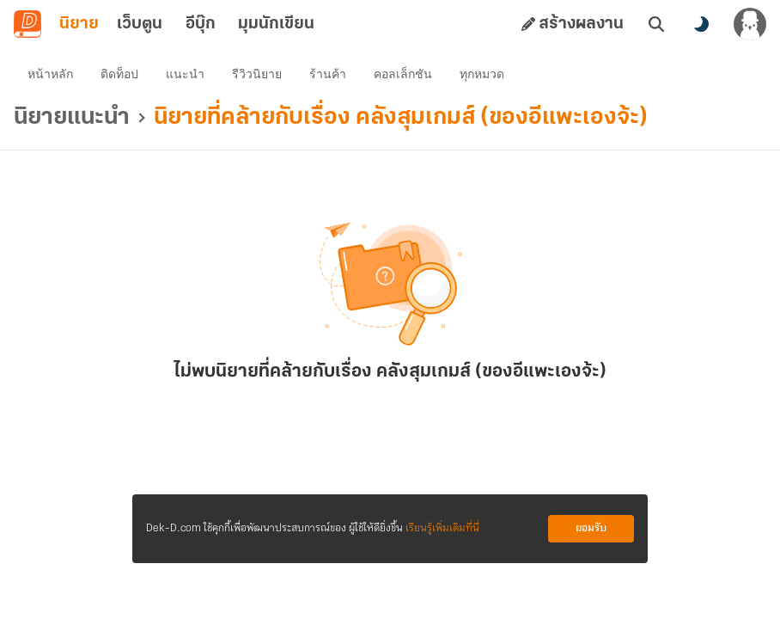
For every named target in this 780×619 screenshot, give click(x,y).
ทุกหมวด (482, 74)
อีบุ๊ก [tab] (201, 24)
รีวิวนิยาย (257, 74)
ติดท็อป (119, 74)
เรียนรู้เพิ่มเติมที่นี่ (442, 528)
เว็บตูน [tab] (139, 24)
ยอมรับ (591, 528)
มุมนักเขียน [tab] (276, 24)
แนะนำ (185, 74)
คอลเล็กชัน (403, 74)
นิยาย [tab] (79, 24)
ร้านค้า (327, 74)
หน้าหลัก (50, 74)
